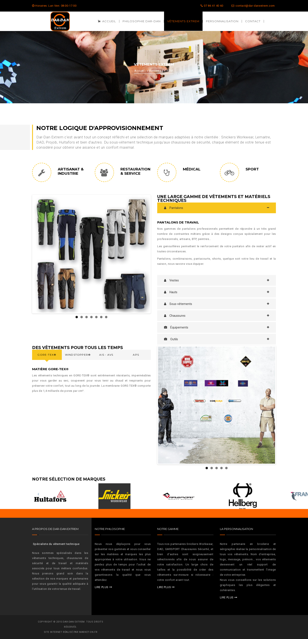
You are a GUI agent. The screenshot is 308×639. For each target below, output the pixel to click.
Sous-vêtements (178, 304)
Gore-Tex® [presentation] (46, 354)
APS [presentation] (136, 354)
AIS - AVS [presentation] (106, 354)
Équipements (176, 327)
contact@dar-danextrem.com (253, 5)
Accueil (139, 70)
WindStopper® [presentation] (78, 354)
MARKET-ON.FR (88, 632)
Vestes (171, 280)
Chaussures (174, 315)
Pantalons (173, 208)
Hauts (170, 292)
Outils (171, 339)
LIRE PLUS (101, 587)
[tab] (216, 208)
